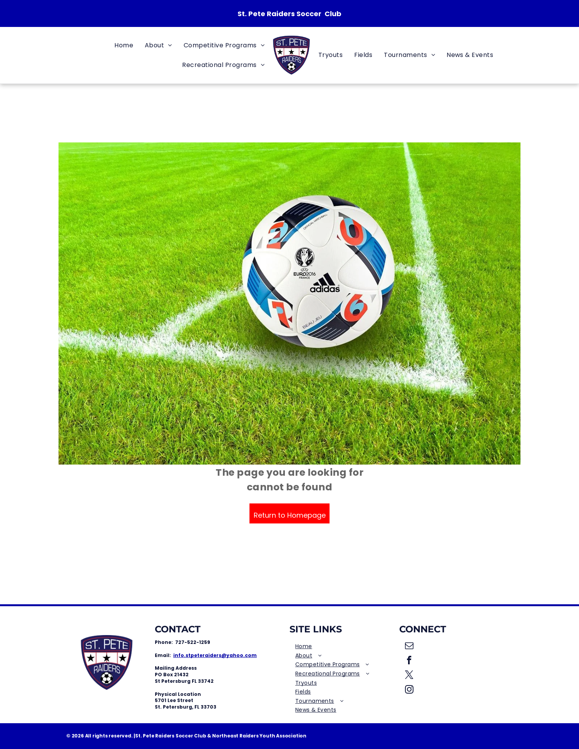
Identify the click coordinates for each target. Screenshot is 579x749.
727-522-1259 (192, 642)
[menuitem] (124, 45)
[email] (409, 646)
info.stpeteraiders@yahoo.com (215, 655)
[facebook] (409, 661)
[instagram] (409, 690)
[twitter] (409, 676)
